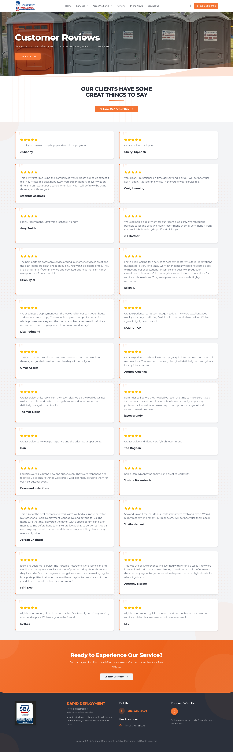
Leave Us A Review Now (116, 109)
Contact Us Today (116, 676)
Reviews (121, 6)
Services (82, 6)
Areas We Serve (102, 6)
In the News (136, 6)
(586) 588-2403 (206, 6)
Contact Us (153, 6)
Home (68, 6)
